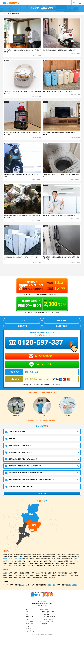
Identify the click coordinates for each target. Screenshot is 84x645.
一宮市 (15, 558)
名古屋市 (16, 565)
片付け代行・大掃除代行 (48, 619)
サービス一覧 (44, 609)
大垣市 (5, 573)
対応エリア (29, 614)
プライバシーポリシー (32, 631)
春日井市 (18, 561)
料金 (27, 612)
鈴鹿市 (49, 585)
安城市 (21, 558)
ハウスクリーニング (47, 621)
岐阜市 (38, 573)
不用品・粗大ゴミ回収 (48, 612)
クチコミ (28, 619)
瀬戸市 (56, 561)
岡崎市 (5, 558)
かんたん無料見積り (41, 364)
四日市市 (74, 585)
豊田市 (71, 561)
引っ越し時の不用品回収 (48, 616)
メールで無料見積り (41, 356)
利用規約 (28, 628)
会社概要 (28, 626)
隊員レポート (29, 616)
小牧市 (75, 558)
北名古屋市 (6, 561)
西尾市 (10, 565)
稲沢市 (10, 558)
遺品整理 (44, 624)
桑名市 (22, 585)
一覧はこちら (42, 493)
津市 (54, 585)
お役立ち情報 (29, 621)
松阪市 (69, 585)
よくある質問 (29, 624)
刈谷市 (13, 561)
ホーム (5, 13)
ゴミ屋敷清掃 (45, 614)
